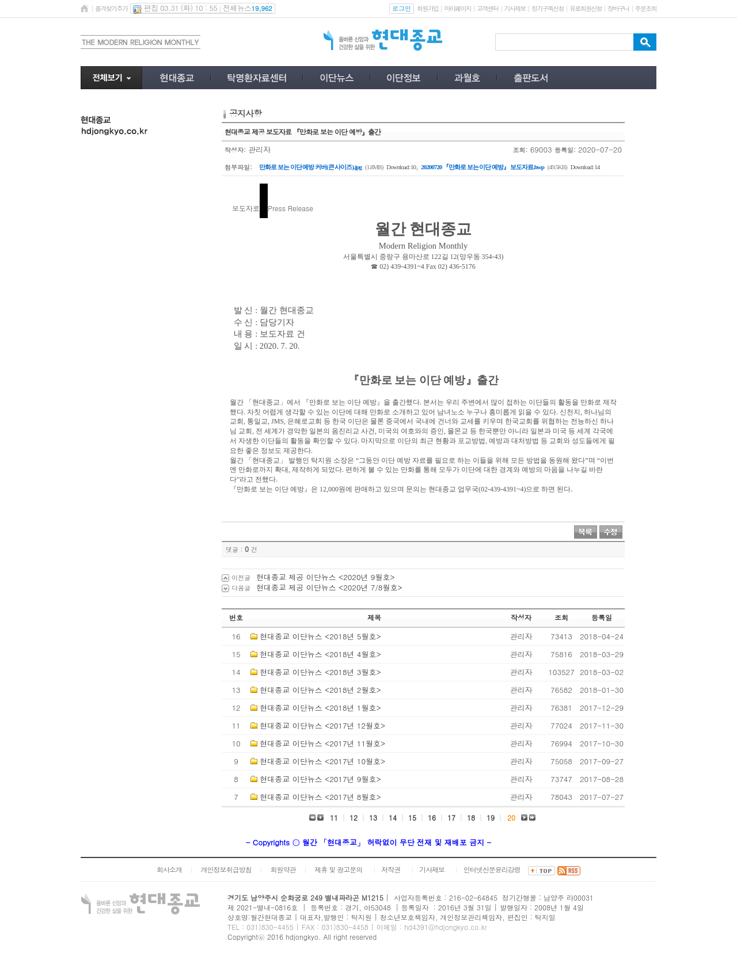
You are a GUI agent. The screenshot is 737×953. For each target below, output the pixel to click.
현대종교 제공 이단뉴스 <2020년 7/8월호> (329, 587)
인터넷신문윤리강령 (492, 869)
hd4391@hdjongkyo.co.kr (445, 927)
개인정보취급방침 (226, 869)
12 (353, 817)
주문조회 (645, 8)
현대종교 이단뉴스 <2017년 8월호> (320, 796)
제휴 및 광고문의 (338, 869)
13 (373, 817)
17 (451, 817)
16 (432, 817)
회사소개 (169, 869)
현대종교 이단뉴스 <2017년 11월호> (322, 743)
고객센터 (487, 8)
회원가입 (427, 8)
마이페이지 (457, 8)
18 (471, 817)
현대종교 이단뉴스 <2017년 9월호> (320, 778)
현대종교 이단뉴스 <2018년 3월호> (320, 671)
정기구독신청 (547, 8)
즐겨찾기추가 (111, 8)
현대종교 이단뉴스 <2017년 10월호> (322, 761)
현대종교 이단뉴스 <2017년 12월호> (322, 725)
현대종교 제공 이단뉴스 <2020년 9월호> (325, 576)
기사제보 (515, 8)
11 (334, 817)
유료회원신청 (585, 8)
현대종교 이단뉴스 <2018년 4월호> (320, 654)
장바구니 (618, 8)
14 (393, 817)
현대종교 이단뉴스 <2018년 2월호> (320, 689)
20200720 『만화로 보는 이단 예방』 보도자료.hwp (482, 166)
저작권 (390, 869)
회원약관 (282, 869)
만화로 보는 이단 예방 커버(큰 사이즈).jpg (310, 166)
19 (491, 817)
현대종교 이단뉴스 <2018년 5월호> (320, 636)
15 (412, 817)
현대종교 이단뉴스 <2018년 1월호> (320, 707)
